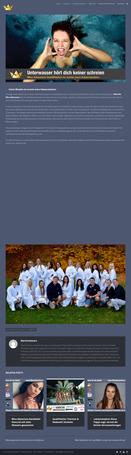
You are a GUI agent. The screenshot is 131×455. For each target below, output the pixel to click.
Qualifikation (38, 85)
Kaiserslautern (11, 329)
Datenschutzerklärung (106, 3)
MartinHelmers (25, 85)
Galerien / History (79, 3)
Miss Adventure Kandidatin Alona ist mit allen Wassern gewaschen (26, 422)
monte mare (22, 329)
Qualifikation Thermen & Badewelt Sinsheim (66, 420)
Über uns (92, 3)
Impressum (120, 3)
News (58, 3)
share (120, 329)
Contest (66, 3)
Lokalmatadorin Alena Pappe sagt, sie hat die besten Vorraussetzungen (107, 422)
